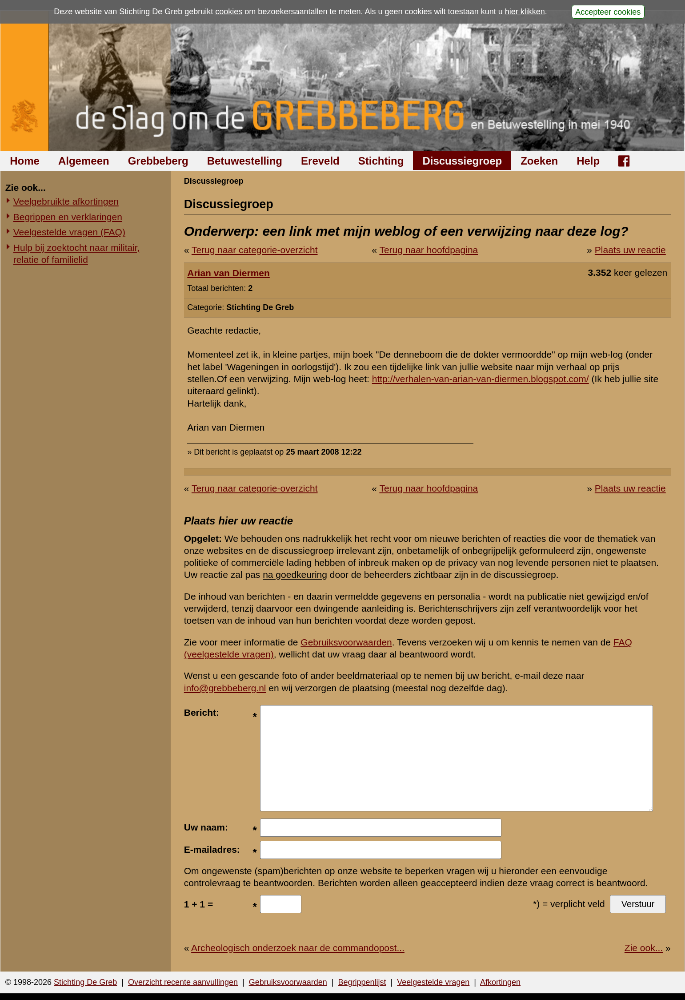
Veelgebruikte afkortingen (66, 201)
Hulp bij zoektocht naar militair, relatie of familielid (76, 253)
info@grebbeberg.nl (225, 688)
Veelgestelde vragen (433, 982)
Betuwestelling (244, 161)
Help (588, 161)
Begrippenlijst (362, 982)
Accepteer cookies (608, 11)
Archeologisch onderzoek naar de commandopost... (298, 948)
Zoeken (539, 161)
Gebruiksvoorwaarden (346, 642)
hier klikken (525, 11)
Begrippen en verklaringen (67, 217)
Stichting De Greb (85, 982)
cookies (228, 11)
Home (25, 161)
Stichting (381, 161)
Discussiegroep (462, 161)
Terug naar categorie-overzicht (255, 250)
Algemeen (83, 161)
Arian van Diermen (228, 273)
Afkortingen (500, 982)
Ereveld (320, 161)
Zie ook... (644, 948)
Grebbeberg (158, 161)
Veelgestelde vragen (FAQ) (69, 232)
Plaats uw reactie (630, 250)
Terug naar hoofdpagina (428, 250)
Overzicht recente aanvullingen (183, 982)
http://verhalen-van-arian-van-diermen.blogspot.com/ (480, 379)
